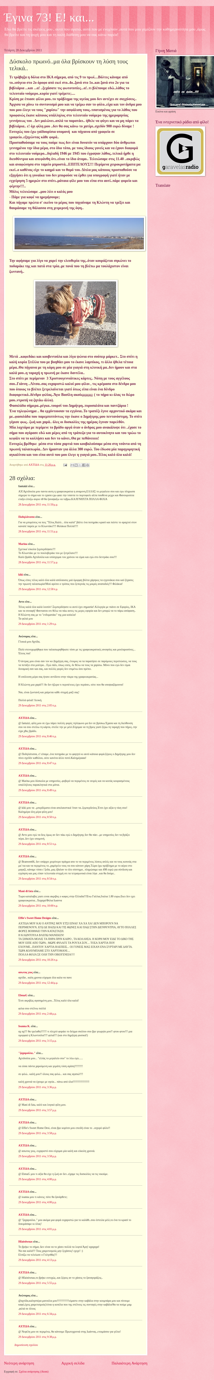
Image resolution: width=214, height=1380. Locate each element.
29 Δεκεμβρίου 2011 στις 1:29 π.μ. (37, 623)
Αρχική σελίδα (72, 1363)
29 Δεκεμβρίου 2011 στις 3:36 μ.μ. (37, 1087)
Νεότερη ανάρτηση (19, 1363)
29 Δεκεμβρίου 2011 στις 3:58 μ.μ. (37, 1133)
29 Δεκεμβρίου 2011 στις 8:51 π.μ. (37, 843)
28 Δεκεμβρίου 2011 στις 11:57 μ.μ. (38, 562)
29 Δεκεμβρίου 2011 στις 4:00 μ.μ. (37, 1179)
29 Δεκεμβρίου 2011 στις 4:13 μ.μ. (37, 1260)
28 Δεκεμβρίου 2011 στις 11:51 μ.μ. (38, 531)
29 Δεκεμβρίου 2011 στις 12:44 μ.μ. (38, 982)
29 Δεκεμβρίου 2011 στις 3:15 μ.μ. (37, 1040)
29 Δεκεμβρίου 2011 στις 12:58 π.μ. (38, 589)
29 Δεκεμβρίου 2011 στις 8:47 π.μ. (37, 763)
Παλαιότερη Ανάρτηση (129, 1363)
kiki (20, 574)
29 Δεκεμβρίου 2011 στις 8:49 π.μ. (37, 790)
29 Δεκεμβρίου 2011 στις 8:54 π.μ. (37, 878)
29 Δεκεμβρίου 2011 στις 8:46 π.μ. (37, 736)
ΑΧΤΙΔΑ (23, 717)
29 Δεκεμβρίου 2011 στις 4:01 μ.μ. (37, 1229)
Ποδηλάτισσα (26, 516)
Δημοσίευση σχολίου (26, 1344)
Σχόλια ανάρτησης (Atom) (33, 1371)
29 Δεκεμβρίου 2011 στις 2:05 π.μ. (37, 705)
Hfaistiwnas (25, 1241)
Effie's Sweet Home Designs (34, 918)
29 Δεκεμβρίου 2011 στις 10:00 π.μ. (38, 905)
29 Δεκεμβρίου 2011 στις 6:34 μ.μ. (37, 1313)
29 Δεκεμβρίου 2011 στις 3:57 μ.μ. (37, 1110)
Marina (22, 543)
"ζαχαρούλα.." (27, 1053)
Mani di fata (25, 891)
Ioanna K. (24, 1026)
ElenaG (22, 995)
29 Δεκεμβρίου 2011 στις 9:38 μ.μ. (37, 1336)
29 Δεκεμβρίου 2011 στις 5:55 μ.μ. (37, 1283)
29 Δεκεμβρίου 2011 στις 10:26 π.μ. (38, 959)
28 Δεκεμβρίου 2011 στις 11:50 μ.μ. (38, 504)
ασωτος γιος (25, 972)
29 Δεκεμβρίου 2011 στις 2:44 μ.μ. (37, 1013)
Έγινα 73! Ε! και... (49, 17)
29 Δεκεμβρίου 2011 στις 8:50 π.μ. (37, 817)
